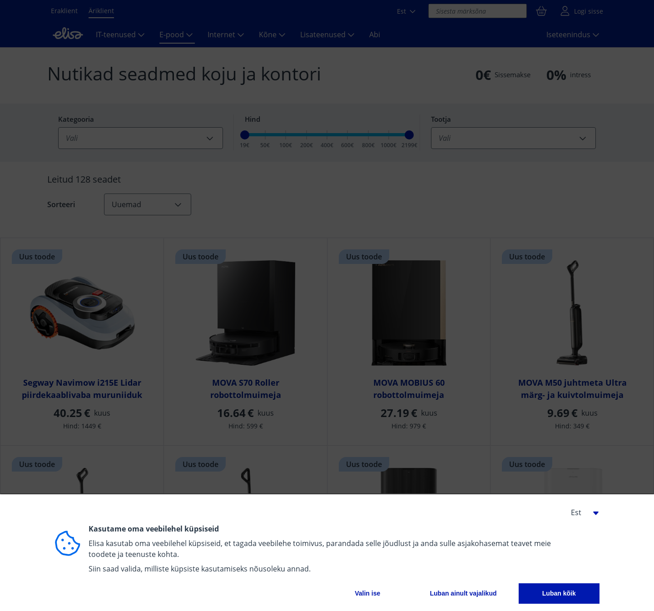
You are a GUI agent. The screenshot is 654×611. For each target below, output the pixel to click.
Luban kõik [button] (559, 593)
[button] (581, 512)
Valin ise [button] (367, 593)
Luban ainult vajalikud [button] (463, 593)
